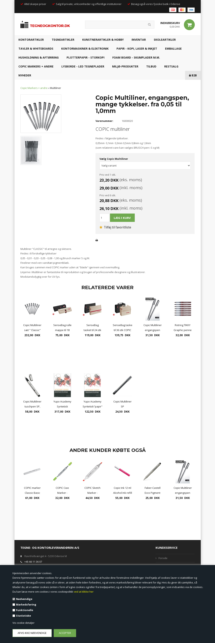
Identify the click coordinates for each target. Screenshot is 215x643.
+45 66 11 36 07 (33, 561)
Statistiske (23, 615)
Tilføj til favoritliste (115, 227)
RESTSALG (171, 66)
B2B (193, 75)
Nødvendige (24, 599)
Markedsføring (26, 604)
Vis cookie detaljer (23, 623)
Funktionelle (24, 610)
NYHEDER (24, 75)
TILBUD (151, 66)
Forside (163, 558)
